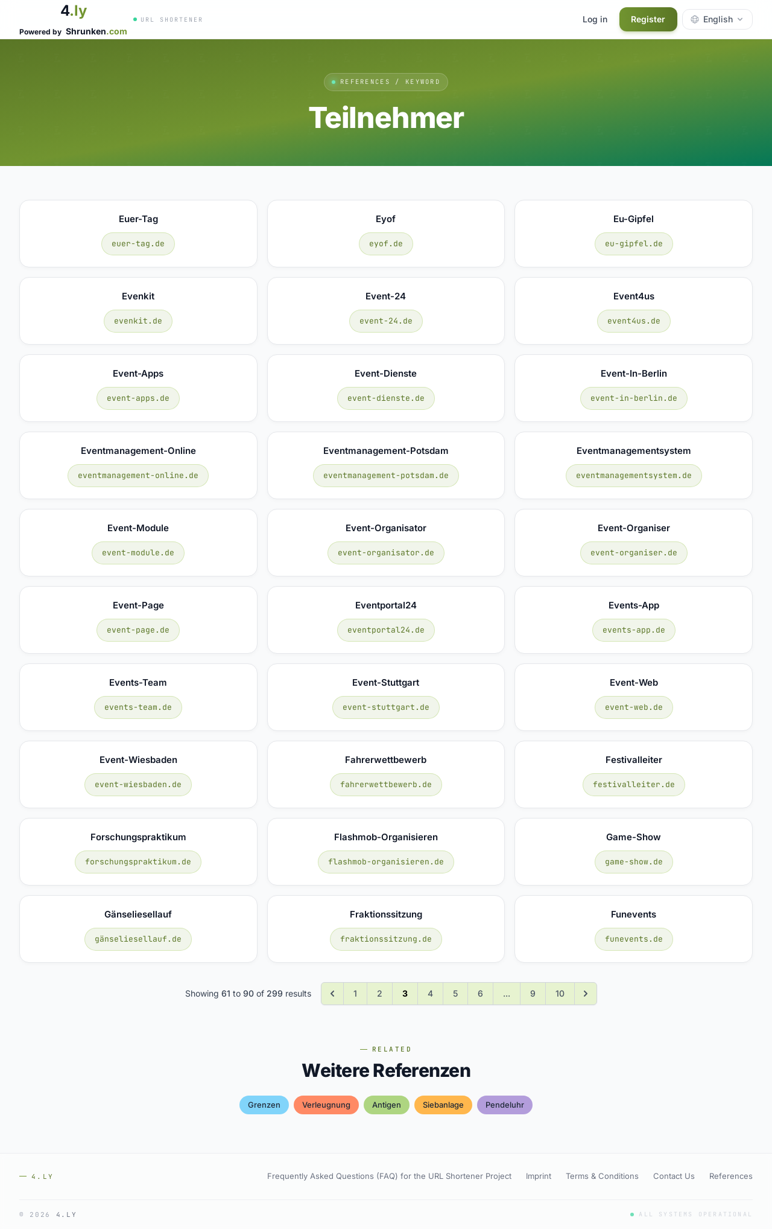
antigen (386, 1104)
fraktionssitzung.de (386, 939)
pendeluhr (505, 1104)
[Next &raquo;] (585, 993)
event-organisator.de (386, 552)
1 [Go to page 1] (355, 993)
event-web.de (634, 707)
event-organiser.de (633, 552)
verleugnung (326, 1104)
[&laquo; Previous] (332, 993)
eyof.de (386, 243)
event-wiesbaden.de (138, 784)
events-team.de (138, 707)
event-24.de (386, 321)
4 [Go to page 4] (430, 993)
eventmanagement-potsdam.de (386, 475)
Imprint (538, 1176)
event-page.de (138, 630)
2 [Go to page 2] (379, 993)
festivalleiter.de (634, 784)
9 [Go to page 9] (533, 993)
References (731, 1176)
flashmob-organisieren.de (386, 862)
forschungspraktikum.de (138, 862)
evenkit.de (138, 321)
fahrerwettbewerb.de (386, 784)
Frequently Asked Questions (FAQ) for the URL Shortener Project (389, 1176)
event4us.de (633, 321)
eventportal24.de (386, 630)
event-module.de (138, 552)
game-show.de (634, 862)
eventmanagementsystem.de (634, 475)
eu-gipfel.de (634, 243)
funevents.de (634, 939)
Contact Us (674, 1176)
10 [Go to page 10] (560, 993)
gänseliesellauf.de (138, 939)
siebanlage (443, 1104)
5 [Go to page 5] (455, 993)
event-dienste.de (386, 398)
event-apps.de (138, 398)
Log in (594, 19)
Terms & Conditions (602, 1176)
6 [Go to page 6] (480, 993)
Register (648, 19)
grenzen (264, 1104)
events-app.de (634, 630)
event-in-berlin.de (633, 398)
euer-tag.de (138, 243)
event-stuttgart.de (386, 707)
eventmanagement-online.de (138, 475)
